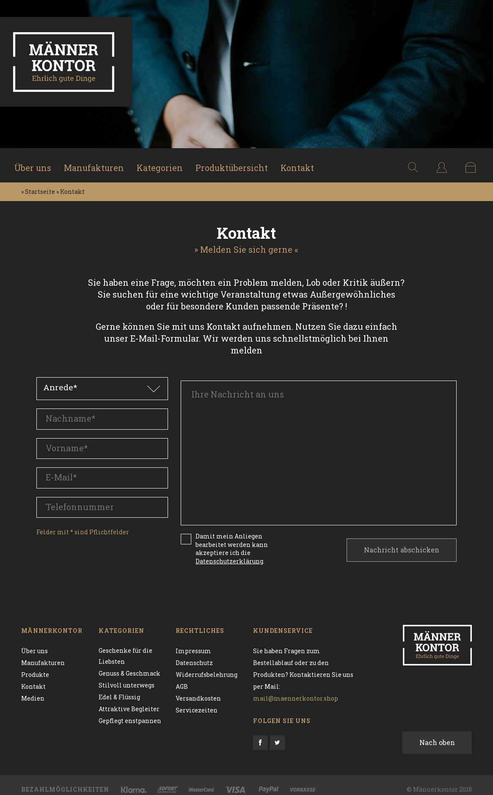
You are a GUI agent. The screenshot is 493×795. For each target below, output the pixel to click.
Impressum (193, 642)
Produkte (35, 666)
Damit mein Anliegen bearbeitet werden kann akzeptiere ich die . (232, 539)
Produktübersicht (236, 162)
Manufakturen (97, 162)
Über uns (35, 162)
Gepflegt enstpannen (130, 713)
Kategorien (164, 162)
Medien (32, 689)
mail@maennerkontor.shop (295, 689)
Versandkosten (198, 689)
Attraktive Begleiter (129, 701)
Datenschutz (194, 654)
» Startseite (38, 186)
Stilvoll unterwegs (126, 678)
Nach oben (437, 733)
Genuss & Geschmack (129, 666)
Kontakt (303, 162)
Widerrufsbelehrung (206, 666)
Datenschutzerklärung (229, 552)
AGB (182, 678)
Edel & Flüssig (119, 689)
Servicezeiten (197, 701)
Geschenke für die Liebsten (125, 648)
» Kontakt (70, 186)
